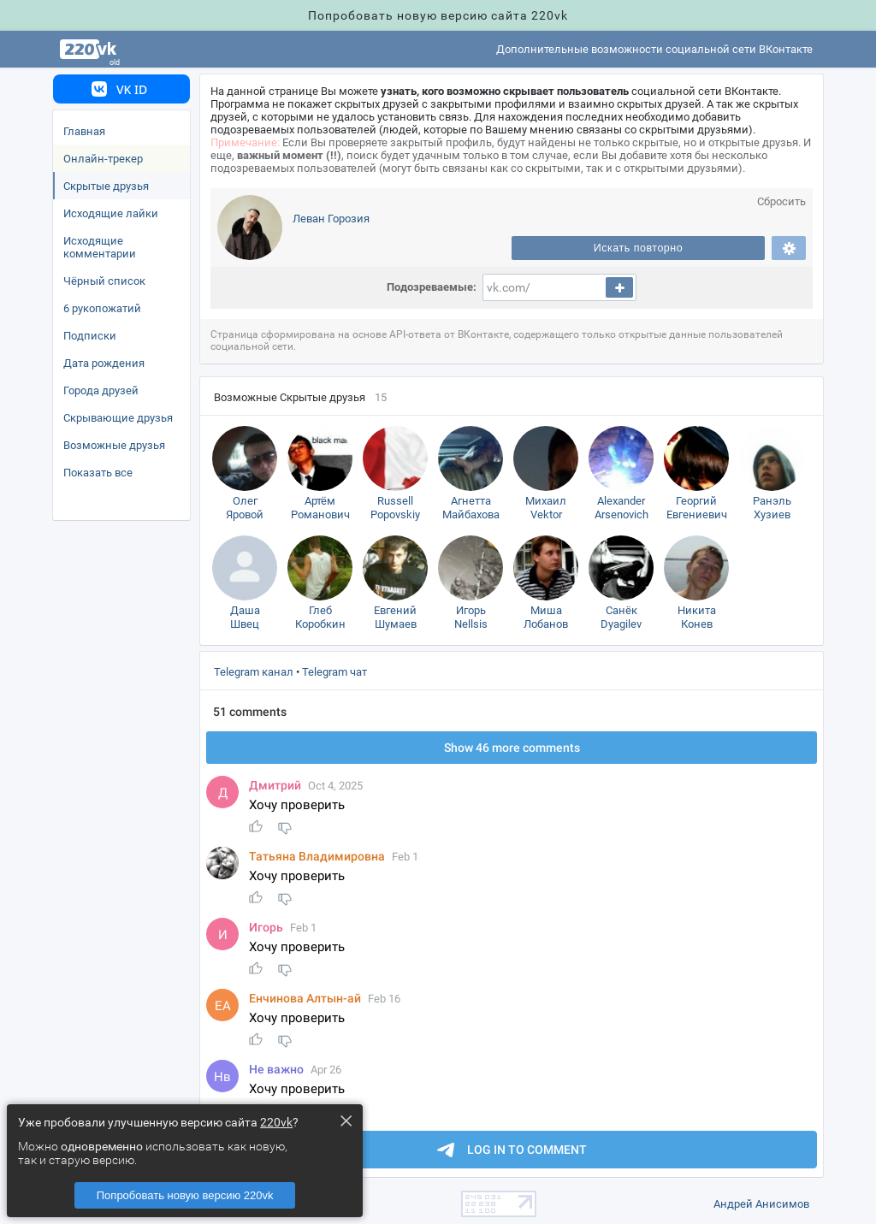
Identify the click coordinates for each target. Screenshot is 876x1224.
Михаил (545, 508)
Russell (395, 508)
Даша (244, 618)
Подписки (89, 335)
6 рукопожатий (102, 308)
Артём (319, 508)
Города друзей (101, 390)
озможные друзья (114, 445)
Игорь (470, 618)
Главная (84, 131)
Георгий (696, 508)
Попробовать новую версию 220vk (185, 1195)
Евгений (395, 618)
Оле (244, 508)
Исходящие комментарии (99, 247)
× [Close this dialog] (345, 1120)
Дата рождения (104, 363)
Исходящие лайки (110, 213)
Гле (319, 618)
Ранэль (771, 508)
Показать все (98, 472)
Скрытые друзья (106, 186)
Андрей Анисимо (761, 1203)
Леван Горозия (331, 218)
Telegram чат (334, 671)
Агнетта (470, 508)
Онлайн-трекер (103, 158)
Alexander (621, 508)
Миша (545, 618)
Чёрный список (104, 281)
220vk (276, 1122)
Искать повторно (638, 248)
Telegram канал (253, 671)
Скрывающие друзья (118, 417)
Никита (696, 618)
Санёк (621, 618)
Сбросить (781, 201)
